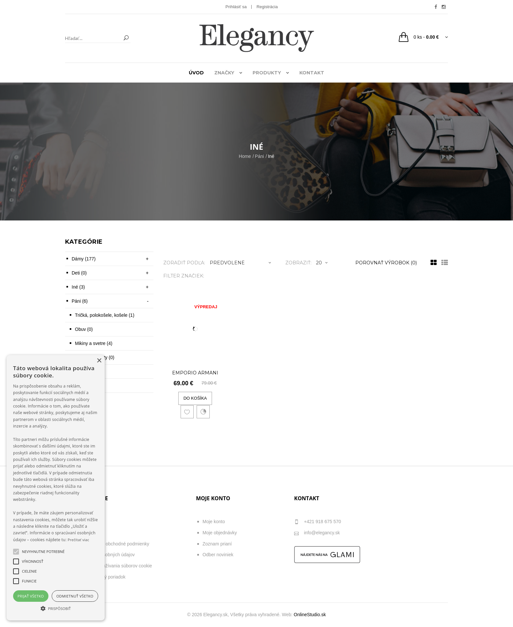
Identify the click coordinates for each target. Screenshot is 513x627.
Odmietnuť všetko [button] (74, 596)
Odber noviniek (218, 554)
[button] (55, 608)
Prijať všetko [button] (31, 596)
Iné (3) (78, 287)
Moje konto (214, 521)
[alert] (56, 487)
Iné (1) (81, 385)
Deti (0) (79, 273)
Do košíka (195, 398)
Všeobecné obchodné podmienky (115, 543)
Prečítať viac (78, 539)
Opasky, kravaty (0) (94, 357)
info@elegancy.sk (317, 533)
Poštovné (90, 532)
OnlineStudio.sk (310, 614)
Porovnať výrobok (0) (386, 263)
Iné (271, 156)
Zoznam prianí (217, 543)
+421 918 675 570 (317, 522)
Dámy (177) (84, 258)
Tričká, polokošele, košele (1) (104, 315)
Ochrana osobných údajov (108, 554)
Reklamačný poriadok (103, 577)
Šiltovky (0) (86, 371)
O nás (87, 521)
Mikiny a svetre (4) (93, 343)
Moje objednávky (220, 532)
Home (245, 156)
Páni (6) (80, 301)
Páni (259, 156)
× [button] (99, 360)
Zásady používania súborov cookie (116, 565)
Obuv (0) (84, 329)
